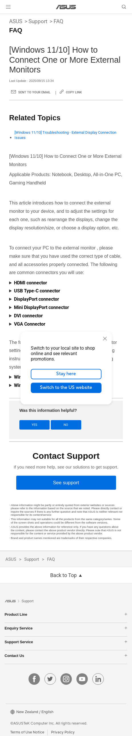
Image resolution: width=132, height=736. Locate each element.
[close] (105, 338)
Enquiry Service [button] (66, 628)
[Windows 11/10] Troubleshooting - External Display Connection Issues (65, 135)
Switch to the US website (66, 387)
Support (38, 21)
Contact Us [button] (66, 656)
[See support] (66, 483)
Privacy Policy (63, 732)
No (66, 425)
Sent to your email (34, 92)
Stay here (66, 374)
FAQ (58, 21)
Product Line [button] (66, 614)
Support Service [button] (66, 642)
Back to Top (63, 575)
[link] (66, 7)
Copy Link (74, 92)
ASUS (15, 21)
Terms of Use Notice (27, 732)
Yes (34, 425)
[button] (8, 6)
